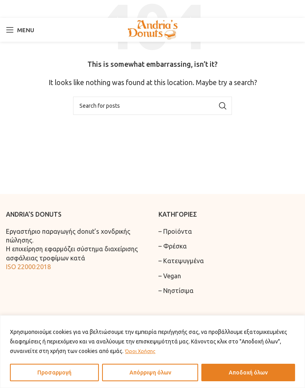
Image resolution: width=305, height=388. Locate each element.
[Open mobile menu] (20, 30)
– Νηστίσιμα (175, 290)
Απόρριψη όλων (150, 372)
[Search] (152, 8)
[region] (152, 351)
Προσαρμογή (54, 372)
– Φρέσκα (172, 246)
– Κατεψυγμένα (181, 260)
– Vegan (169, 275)
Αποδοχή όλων (248, 372)
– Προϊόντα (175, 231)
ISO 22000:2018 (28, 266)
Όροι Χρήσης (141, 351)
